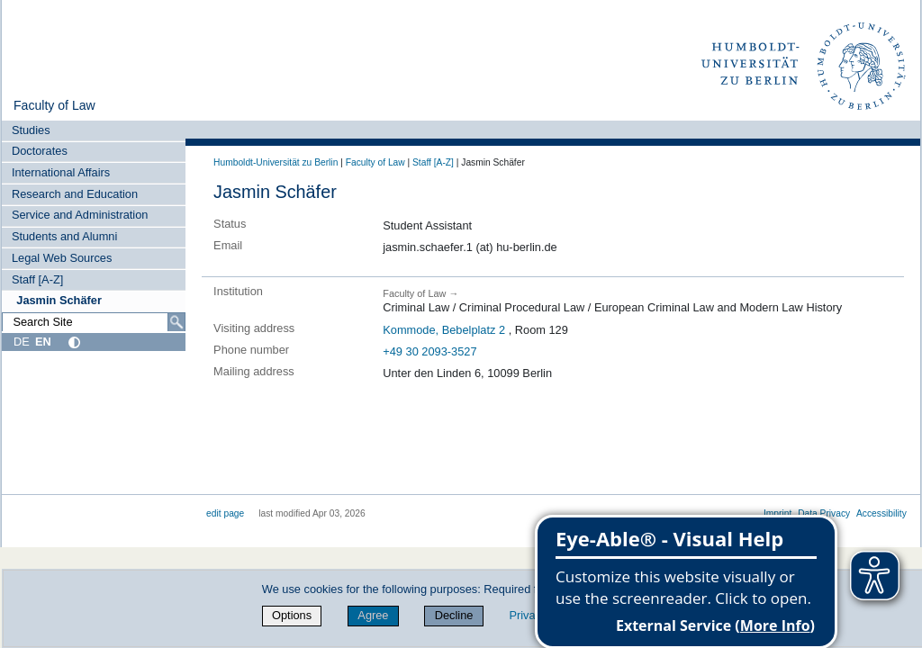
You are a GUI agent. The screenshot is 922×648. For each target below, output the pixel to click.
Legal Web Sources (62, 258)
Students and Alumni (64, 236)
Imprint (777, 513)
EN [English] (43, 341)
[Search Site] (93, 322)
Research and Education (75, 194)
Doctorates (40, 151)
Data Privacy (824, 513)
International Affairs (61, 172)
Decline (454, 615)
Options (292, 615)
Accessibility (881, 513)
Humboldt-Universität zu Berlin (275, 162)
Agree (372, 615)
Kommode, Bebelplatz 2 (444, 330)
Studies (31, 130)
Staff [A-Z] (37, 279)
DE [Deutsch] (22, 341)
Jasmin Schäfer (59, 300)
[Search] (176, 322)
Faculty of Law (54, 105)
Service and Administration (80, 214)
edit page (225, 513)
